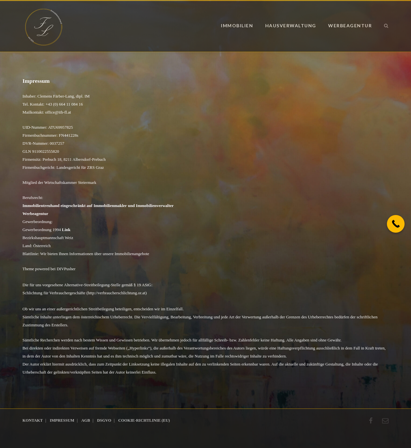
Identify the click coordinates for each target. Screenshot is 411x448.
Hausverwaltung (290, 25)
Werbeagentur (350, 25)
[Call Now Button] (396, 224)
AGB (85, 420)
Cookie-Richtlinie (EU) (144, 420)
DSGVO (104, 420)
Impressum (62, 420)
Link (66, 229)
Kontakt (32, 420)
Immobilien (237, 25)
